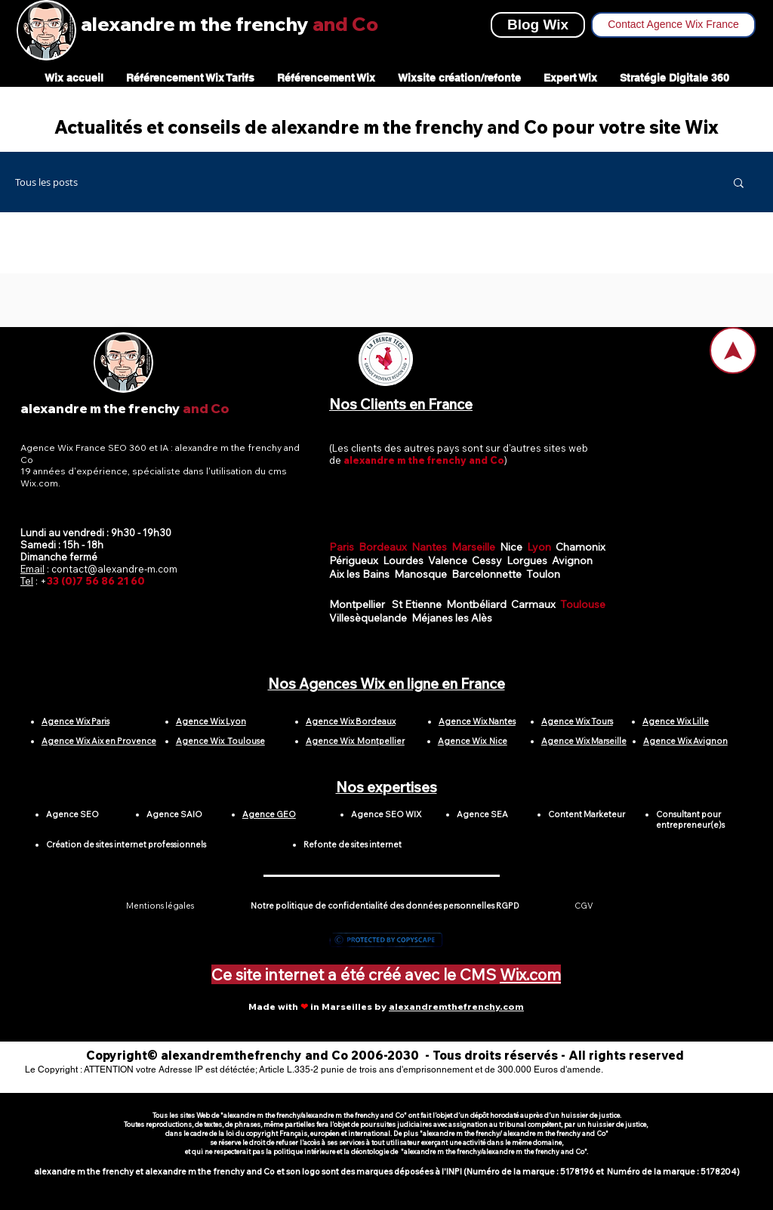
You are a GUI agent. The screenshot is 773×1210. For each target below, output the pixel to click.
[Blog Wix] (538, 25)
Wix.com (530, 974)
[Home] (733, 350)
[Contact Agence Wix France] (673, 25)
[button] (738, 184)
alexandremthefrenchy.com (456, 1006)
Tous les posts (46, 182)
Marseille (475, 547)
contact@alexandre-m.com (114, 569)
